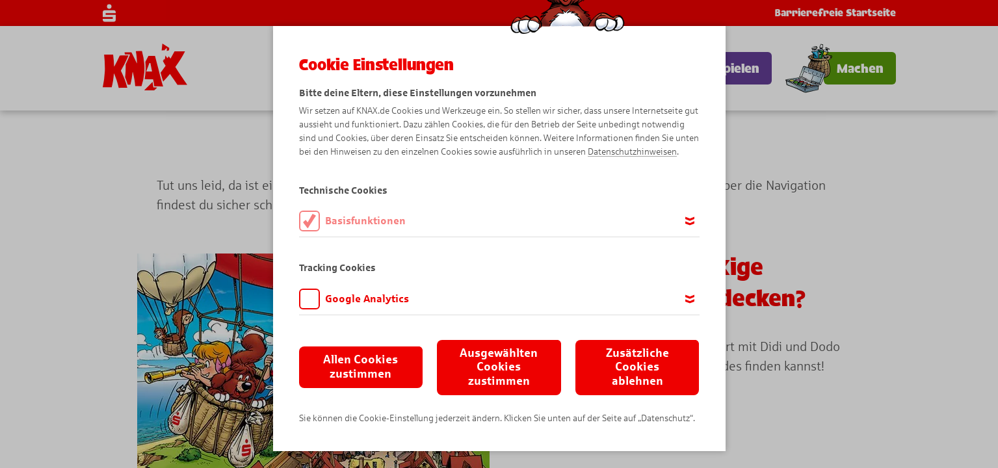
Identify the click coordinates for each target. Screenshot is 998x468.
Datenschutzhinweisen (632, 152)
